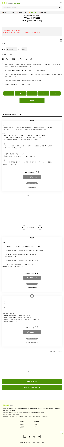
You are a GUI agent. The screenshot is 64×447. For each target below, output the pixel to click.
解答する (32, 100)
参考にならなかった (32, 183)
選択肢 (3, 49)
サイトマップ (23, 430)
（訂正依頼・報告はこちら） (7, 54)
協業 (35, 424)
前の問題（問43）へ (32, 382)
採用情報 (22, 424)
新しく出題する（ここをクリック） (22, 32)
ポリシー (36, 427)
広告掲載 (36, 421)
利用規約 (22, 427)
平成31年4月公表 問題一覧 (32, 388)
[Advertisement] (32, 208)
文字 (19, 49)
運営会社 (22, 421)
